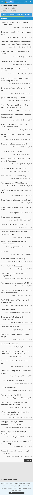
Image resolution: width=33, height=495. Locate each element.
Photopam (18, 366)
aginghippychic (15, 247)
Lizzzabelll (18, 269)
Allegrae (15, 47)
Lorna (19, 330)
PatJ (19, 237)
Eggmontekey (16, 261)
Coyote (18, 295)
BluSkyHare (15, 186)
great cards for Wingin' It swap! (13, 98)
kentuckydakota (14, 427)
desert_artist (17, 356)
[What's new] (31, 2)
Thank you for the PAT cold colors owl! (15, 183)
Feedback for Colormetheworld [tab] (13, 15)
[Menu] (2, 2)
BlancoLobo (16, 83)
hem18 (19, 154)
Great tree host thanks (9, 344)
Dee (18, 164)
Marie (18, 28)
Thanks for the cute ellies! (11, 395)
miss (19, 339)
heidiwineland (16, 390)
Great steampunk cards (10, 217)
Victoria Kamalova (14, 313)
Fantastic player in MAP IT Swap (13, 61)
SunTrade (16, 417)
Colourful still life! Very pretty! (12, 380)
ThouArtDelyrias (15, 130)
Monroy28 (17, 171)
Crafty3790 (16, 220)
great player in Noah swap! (11, 151)
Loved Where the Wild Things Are (13, 224)
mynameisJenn (15, 278)
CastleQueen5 (14, 147)
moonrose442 (16, 74)
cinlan (18, 64)
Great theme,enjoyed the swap (13, 258)
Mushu (18, 178)
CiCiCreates (16, 37)
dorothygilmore (15, 398)
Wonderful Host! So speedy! (12, 266)
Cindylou (17, 120)
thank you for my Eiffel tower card (14, 168)
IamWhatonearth (14, 203)
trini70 (19, 57)
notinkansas (15, 101)
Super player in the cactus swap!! (14, 144)
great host (5, 251)
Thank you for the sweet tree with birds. (16, 283)
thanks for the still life (9, 388)
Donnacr (17, 196)
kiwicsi (18, 446)
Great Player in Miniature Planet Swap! (16, 200)
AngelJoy (16, 213)
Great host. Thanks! (8, 310)
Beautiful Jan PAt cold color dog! (13, 176)
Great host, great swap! (10, 327)
